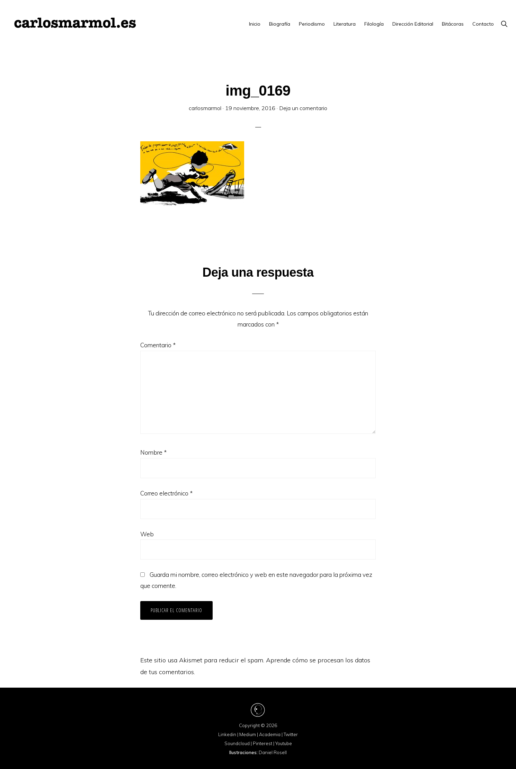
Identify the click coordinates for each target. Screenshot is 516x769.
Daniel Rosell (273, 752)
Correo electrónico (166, 493)
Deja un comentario (303, 108)
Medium (247, 734)
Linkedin (227, 734)
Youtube (283, 743)
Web (147, 534)
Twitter (291, 734)
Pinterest (262, 743)
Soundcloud (237, 743)
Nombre (153, 452)
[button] (504, 24)
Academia (270, 734)
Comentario (158, 345)
